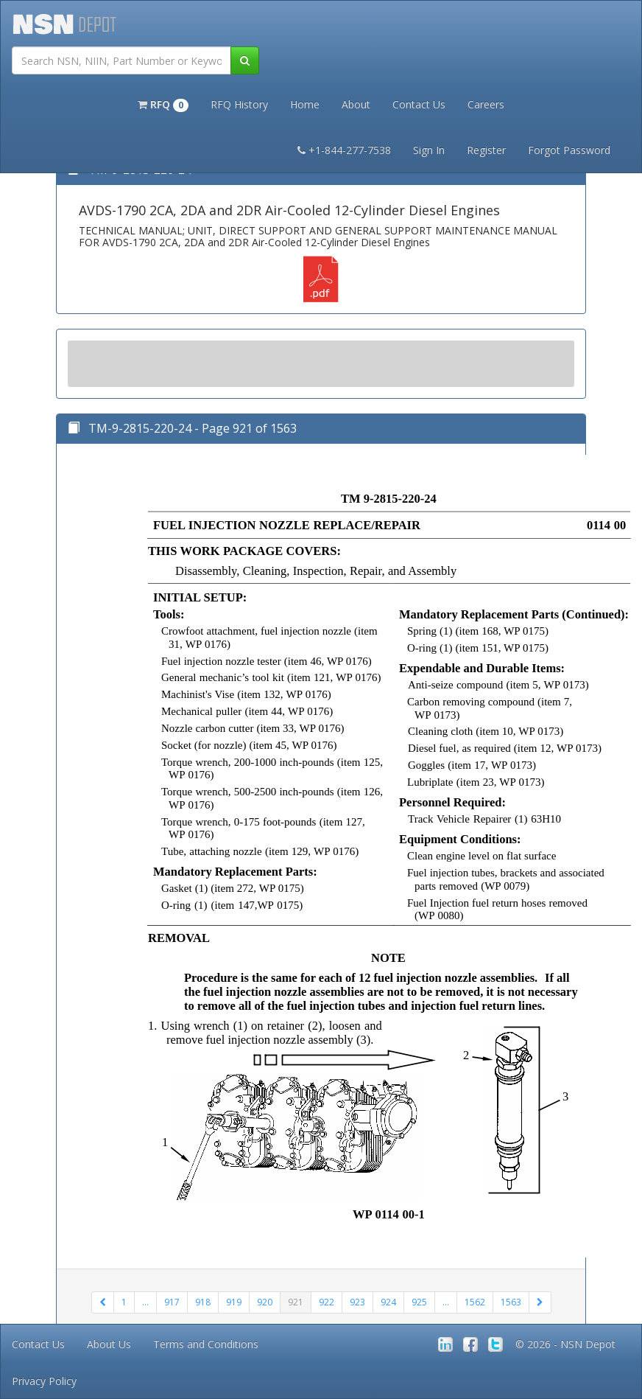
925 (419, 1302)
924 (388, 1302)
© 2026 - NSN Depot (565, 1344)
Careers (486, 104)
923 (357, 1302)
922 (326, 1302)
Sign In (429, 150)
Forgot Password (569, 150)
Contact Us (418, 104)
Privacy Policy (44, 1381)
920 (264, 1302)
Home (305, 104)
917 (172, 1302)
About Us (109, 1344)
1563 (511, 1302)
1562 (475, 1302)
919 (233, 1302)
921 (295, 1302)
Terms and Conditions (205, 1344)
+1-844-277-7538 (344, 150)
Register (486, 150)
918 (203, 1302)
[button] (163, 103)
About (356, 104)
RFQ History (239, 104)
